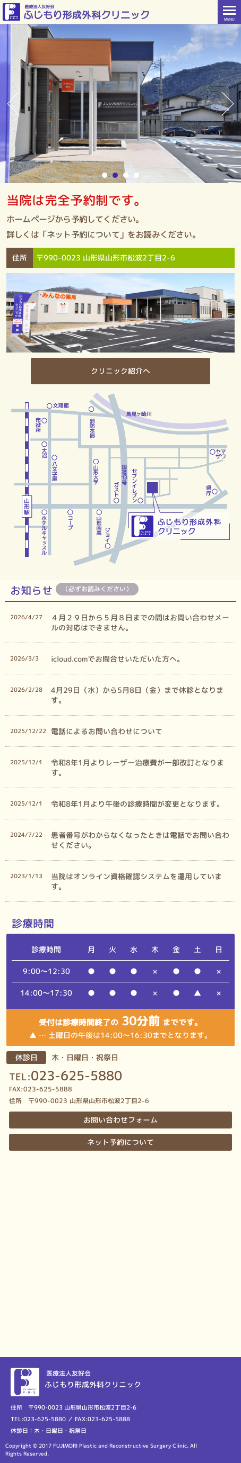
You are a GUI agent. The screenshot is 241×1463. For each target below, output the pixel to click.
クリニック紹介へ (120, 371)
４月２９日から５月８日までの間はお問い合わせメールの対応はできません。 (140, 622)
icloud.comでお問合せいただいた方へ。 (117, 659)
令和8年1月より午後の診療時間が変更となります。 (137, 804)
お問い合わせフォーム (120, 1120)
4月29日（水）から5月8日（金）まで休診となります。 (137, 695)
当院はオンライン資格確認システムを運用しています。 (136, 881)
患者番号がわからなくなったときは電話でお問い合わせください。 (140, 840)
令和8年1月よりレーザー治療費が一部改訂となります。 (137, 767)
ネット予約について (83, 234)
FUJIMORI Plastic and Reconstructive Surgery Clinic (120, 1445)
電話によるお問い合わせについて (106, 731)
